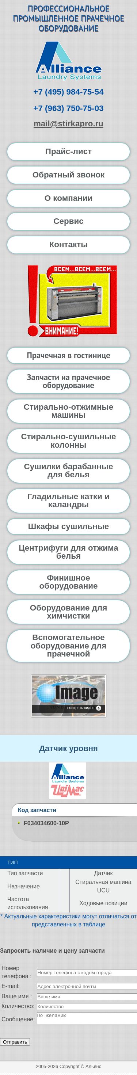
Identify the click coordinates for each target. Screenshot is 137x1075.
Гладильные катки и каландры (68, 500)
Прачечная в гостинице (68, 355)
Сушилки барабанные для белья (68, 470)
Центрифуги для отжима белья (68, 552)
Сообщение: (18, 1020)
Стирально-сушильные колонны (68, 440)
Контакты (68, 244)
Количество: (17, 1006)
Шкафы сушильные (68, 526)
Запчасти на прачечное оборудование (68, 381)
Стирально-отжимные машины (68, 411)
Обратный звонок (69, 174)
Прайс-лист (68, 151)
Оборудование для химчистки (68, 611)
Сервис (68, 221)
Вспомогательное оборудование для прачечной (69, 645)
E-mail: (10, 986)
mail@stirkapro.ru (68, 123)
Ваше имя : (16, 996)
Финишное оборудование (68, 581)
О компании (69, 198)
